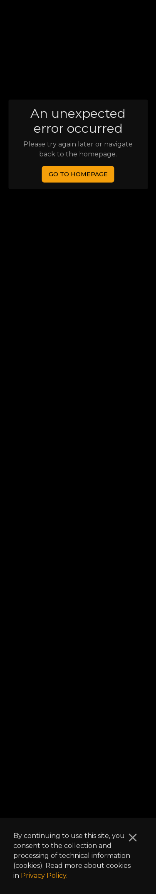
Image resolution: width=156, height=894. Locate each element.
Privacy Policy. (44, 875)
